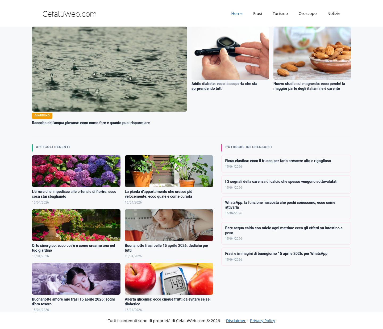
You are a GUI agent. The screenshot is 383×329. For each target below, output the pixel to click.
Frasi (257, 13)
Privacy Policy (262, 320)
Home (237, 13)
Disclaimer (236, 320)
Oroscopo (307, 13)
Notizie (333, 13)
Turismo (280, 13)
